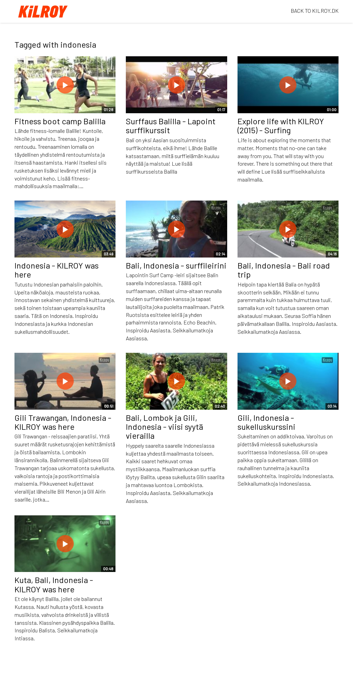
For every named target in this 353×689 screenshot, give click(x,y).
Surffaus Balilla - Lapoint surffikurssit (170, 125)
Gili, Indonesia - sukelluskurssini (266, 422)
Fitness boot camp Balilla (59, 121)
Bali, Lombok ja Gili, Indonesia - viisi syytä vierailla (164, 427)
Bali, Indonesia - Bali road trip (284, 269)
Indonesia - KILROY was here (56, 269)
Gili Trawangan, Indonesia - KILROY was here (62, 422)
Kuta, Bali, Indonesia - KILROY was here (53, 584)
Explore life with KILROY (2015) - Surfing (281, 125)
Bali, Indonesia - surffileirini (176, 265)
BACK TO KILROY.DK (315, 10)
